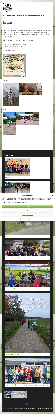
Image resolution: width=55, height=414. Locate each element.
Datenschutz (28, 218)
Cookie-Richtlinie (21, 218)
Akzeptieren (27, 206)
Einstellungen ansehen (27, 215)
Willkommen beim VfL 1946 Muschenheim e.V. (23, 16)
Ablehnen (27, 211)
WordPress (40, 410)
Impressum (34, 218)
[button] (52, 195)
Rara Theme (26, 410)
